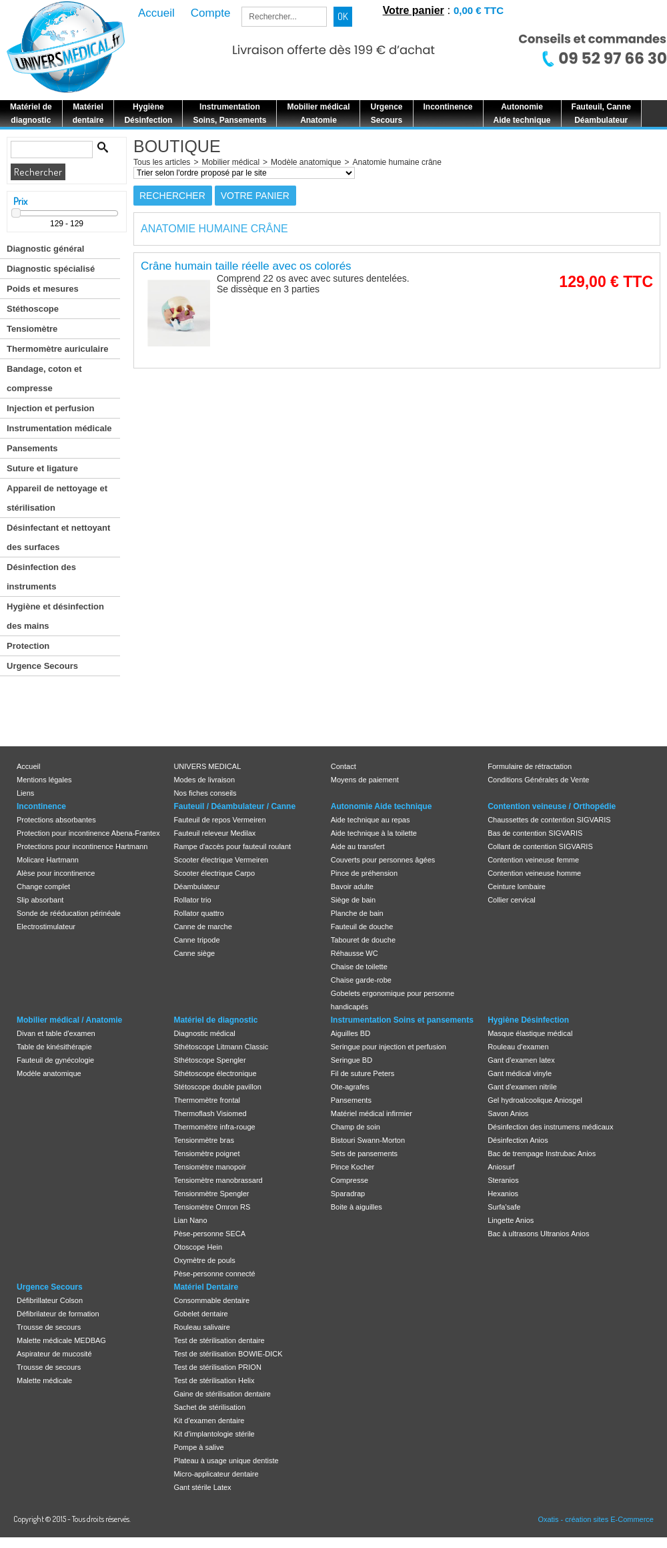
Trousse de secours (49, 1327)
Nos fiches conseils (204, 793)
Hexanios (503, 1194)
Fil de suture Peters (362, 1073)
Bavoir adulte (352, 886)
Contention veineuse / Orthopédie (552, 806)
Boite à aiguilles (356, 1207)
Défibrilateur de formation (58, 1314)
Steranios (503, 1180)
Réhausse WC (354, 953)
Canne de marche (202, 927)
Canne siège (194, 953)
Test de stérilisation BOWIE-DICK (227, 1354)
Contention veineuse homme (534, 873)
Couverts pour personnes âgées (383, 860)
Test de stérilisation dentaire (218, 1340)
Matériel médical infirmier (371, 1113)
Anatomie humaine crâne (397, 162)
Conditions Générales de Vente (538, 780)
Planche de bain (357, 913)
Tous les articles (161, 162)
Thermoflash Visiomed (209, 1113)
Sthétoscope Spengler (209, 1060)
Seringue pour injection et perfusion (388, 1047)
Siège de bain (353, 900)
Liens (25, 793)
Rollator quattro (198, 913)
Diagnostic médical (204, 1033)
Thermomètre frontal (206, 1100)
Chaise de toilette (359, 967)
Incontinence (41, 806)
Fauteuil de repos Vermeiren (219, 820)
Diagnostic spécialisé (51, 269)
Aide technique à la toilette (374, 833)
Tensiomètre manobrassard (217, 1180)
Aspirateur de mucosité (54, 1354)
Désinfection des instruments (41, 576)
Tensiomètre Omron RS (211, 1207)
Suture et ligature (42, 468)
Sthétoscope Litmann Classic (220, 1047)
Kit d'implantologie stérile (213, 1434)
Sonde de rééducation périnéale (69, 913)
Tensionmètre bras (203, 1140)
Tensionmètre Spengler (211, 1194)
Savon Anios (508, 1113)
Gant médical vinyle (520, 1073)
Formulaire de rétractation (530, 766)
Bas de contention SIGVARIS (535, 833)
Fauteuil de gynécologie (55, 1060)
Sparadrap (348, 1194)
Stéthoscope (33, 309)
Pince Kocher (352, 1167)
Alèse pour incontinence (56, 873)
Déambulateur (196, 886)
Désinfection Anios (518, 1140)
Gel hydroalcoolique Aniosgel (535, 1100)
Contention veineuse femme (533, 860)
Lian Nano (190, 1220)
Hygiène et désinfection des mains (55, 616)
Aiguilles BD (350, 1033)
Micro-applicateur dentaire (215, 1474)
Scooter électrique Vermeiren (220, 860)
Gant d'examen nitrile (522, 1087)
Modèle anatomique (306, 162)
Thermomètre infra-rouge (214, 1127)
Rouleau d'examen (518, 1047)
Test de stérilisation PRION (217, 1367)
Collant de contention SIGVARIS (540, 846)
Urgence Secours (42, 666)
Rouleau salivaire (201, 1327)
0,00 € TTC (479, 10)
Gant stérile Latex (202, 1487)
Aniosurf (501, 1167)
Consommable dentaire (211, 1300)
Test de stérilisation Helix (213, 1380)
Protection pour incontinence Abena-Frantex (88, 833)
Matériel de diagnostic (215, 1020)
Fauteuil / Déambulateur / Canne (234, 806)
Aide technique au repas (370, 820)
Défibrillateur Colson (50, 1300)
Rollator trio (192, 900)
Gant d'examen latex (521, 1060)
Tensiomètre (32, 329)
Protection (28, 646)
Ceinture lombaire (517, 886)
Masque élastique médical (530, 1033)
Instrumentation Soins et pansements (402, 1020)
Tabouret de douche (363, 940)
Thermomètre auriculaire (57, 349)
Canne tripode (196, 940)
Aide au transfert (358, 846)
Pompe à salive (198, 1447)
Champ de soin (355, 1127)
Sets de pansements (364, 1153)
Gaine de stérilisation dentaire (222, 1394)
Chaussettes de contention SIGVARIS (549, 820)
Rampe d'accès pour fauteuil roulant (232, 846)
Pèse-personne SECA (209, 1234)
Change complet (43, 886)
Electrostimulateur (46, 927)
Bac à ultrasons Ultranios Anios (538, 1234)
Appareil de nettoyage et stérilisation (57, 498)
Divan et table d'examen (56, 1033)
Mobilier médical (230, 162)
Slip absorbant (40, 900)
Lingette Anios (511, 1220)
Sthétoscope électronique (214, 1073)
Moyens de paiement (365, 780)
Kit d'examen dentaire (208, 1420)
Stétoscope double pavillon (217, 1087)
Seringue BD (351, 1060)
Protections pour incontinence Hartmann (82, 846)
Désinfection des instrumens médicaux (550, 1127)
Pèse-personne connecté (214, 1274)
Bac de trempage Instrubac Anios (542, 1153)
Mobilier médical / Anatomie (69, 1020)
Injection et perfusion (50, 408)
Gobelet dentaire (200, 1314)
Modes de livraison (204, 780)
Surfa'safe (504, 1207)
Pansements (32, 448)
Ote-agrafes (350, 1087)
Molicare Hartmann (48, 860)
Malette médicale (44, 1380)
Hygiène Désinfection (528, 1020)
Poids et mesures (43, 289)
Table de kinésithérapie (54, 1047)
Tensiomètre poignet (206, 1153)
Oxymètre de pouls (204, 1260)
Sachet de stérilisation (209, 1407)
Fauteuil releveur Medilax (214, 833)
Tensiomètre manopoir (209, 1167)
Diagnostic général (45, 249)
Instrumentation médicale (59, 428)
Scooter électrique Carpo (214, 873)
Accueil (28, 766)
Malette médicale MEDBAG (61, 1340)
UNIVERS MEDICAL (207, 766)
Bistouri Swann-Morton (368, 1140)
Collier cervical (512, 900)
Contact (343, 766)
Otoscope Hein (197, 1247)
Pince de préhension (364, 873)
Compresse (349, 1180)
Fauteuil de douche (362, 927)
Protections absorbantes (56, 820)
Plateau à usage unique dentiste (225, 1461)
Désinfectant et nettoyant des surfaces (58, 537)
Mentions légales (44, 780)
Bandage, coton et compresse (44, 378)
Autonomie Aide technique (381, 806)
